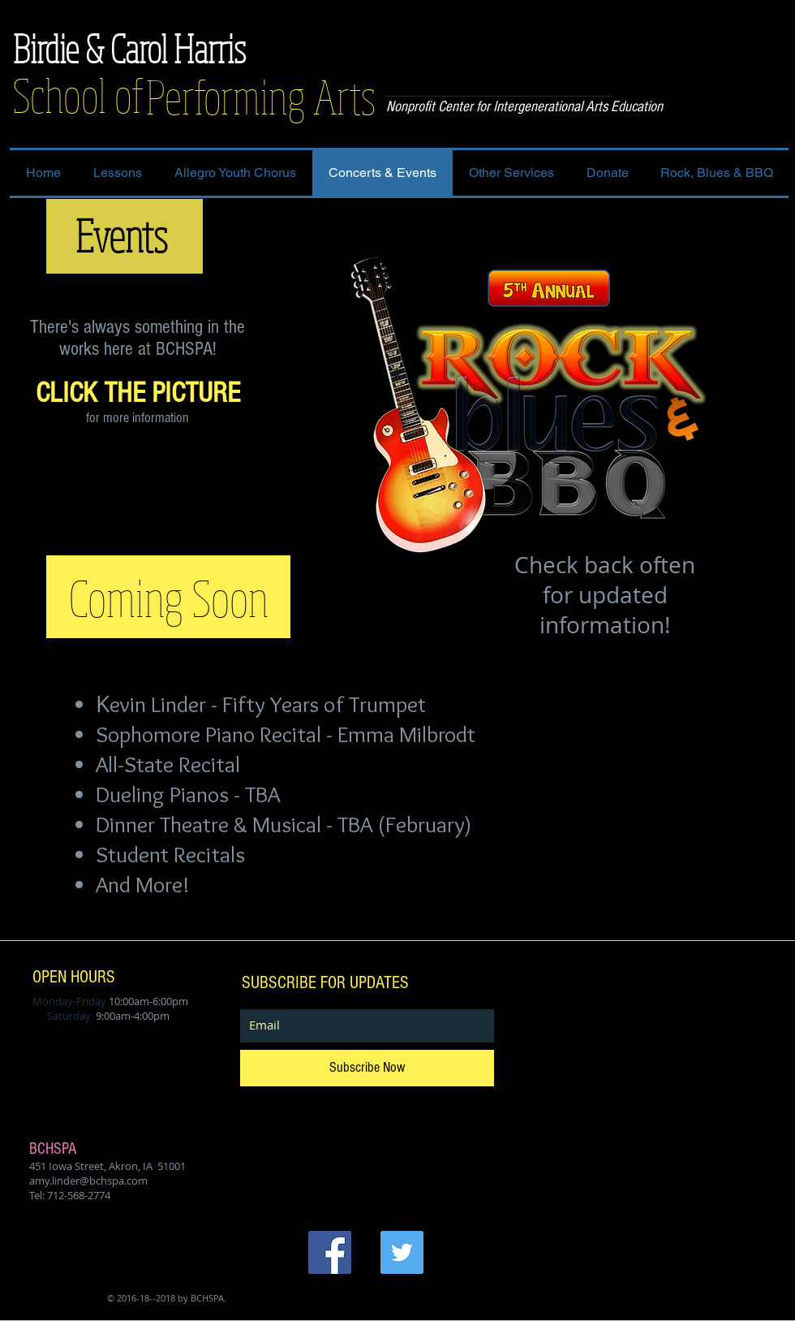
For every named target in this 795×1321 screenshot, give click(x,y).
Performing (229, 96)
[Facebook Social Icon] (329, 1252)
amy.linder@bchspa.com (88, 1180)
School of (78, 95)
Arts (344, 96)
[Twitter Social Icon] (401, 1252)
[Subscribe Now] (367, 1068)
